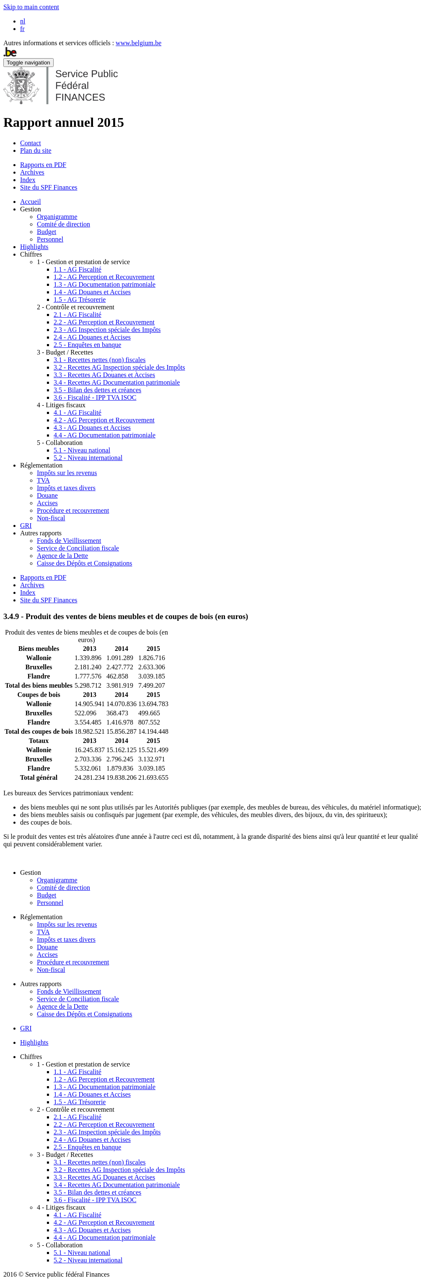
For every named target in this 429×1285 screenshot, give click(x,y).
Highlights (34, 246)
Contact (30, 142)
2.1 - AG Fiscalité (77, 314)
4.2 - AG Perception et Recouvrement (104, 420)
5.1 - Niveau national (82, 450)
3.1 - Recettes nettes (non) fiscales (99, 359)
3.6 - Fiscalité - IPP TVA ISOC (95, 397)
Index (27, 179)
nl (22, 21)
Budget (46, 231)
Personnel (50, 239)
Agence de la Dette (62, 555)
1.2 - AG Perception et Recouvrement (104, 276)
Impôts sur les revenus (67, 472)
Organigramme (57, 216)
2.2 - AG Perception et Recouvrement (104, 322)
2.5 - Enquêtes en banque (87, 344)
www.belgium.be (138, 42)
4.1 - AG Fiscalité (77, 412)
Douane (47, 495)
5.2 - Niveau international (88, 457)
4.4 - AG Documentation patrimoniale (104, 435)
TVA (43, 480)
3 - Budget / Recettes (65, 352)
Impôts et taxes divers (66, 487)
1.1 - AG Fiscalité (77, 269)
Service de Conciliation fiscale (78, 548)
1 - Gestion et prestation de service (83, 261)
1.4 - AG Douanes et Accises (92, 292)
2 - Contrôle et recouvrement (75, 307)
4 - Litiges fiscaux (61, 405)
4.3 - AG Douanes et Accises (92, 427)
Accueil (30, 201)
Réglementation (41, 465)
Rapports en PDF (43, 164)
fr (22, 28)
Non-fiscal (51, 518)
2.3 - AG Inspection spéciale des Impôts (107, 329)
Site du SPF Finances (48, 187)
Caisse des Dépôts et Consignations (84, 563)
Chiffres (31, 254)
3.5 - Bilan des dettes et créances (97, 389)
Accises (47, 502)
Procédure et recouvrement (73, 510)
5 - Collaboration (60, 442)
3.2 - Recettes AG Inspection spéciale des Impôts (119, 367)
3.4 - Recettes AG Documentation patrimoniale (117, 382)
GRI (26, 525)
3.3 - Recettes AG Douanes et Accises (104, 374)
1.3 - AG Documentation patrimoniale (104, 284)
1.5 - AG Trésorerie (80, 299)
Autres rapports (41, 533)
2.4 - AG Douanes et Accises (92, 337)
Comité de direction (63, 224)
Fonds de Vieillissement (69, 540)
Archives (32, 172)
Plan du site (36, 150)
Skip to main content (31, 6)
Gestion (30, 209)
